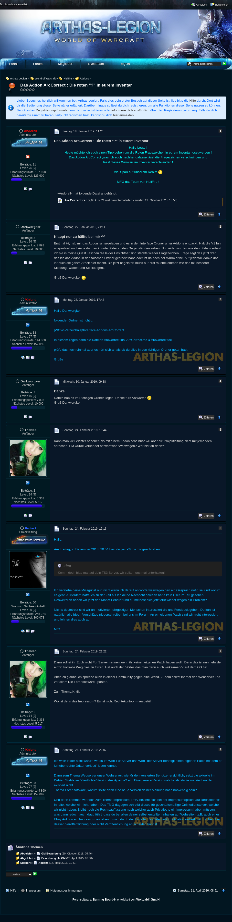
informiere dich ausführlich (130, 110)
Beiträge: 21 (28, 164)
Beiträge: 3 (28, 238)
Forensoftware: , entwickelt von (116, 899)
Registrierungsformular (52, 110)
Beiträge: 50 (28, 602)
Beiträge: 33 (28, 332)
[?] (34, 168)
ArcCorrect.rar (75, 200)
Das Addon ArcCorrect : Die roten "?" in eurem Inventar (76, 85)
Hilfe (193, 100)
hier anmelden (123, 115)
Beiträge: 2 (28, 490)
